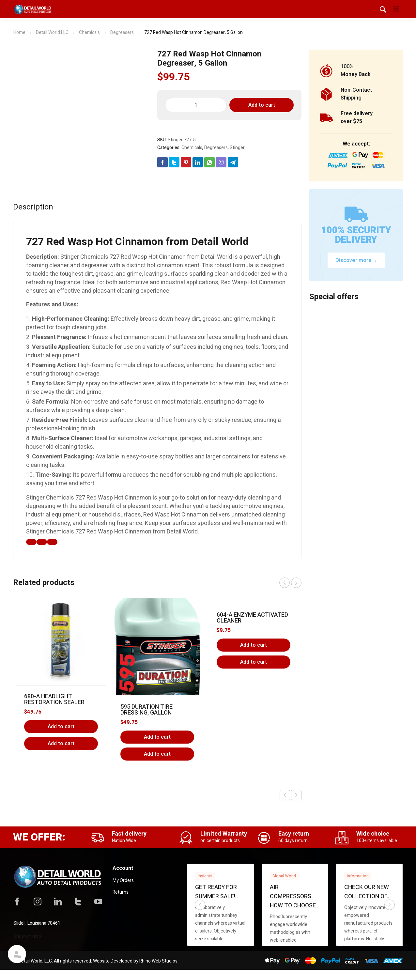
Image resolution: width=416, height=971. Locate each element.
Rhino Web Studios (158, 961)
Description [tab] (33, 207)
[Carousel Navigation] (290, 583)
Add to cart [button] (61, 744)
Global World (284, 876)
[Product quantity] (196, 105)
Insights (205, 876)
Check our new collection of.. (366, 892)
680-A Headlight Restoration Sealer (54, 699)
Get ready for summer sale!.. (216, 892)
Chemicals (89, 32)
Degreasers (122, 32)
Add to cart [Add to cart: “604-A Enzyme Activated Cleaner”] (253, 645)
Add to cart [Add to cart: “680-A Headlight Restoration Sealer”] (61, 727)
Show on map (27, 936)
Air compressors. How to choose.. (294, 896)
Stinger (237, 147)
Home (19, 32)
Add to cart (261, 105)
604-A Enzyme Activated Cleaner (252, 617)
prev (284, 583)
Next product (296, 795)
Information (358, 876)
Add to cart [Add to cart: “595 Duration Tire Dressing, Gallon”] (157, 737)
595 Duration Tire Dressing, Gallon (146, 709)
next (296, 583)
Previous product (285, 795)
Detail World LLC (52, 32)
